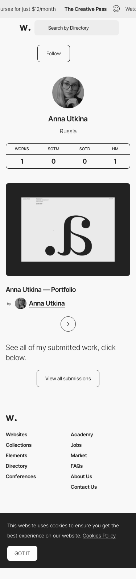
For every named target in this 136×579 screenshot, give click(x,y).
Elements (16, 455)
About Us (81, 476)
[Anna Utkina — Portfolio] (68, 229)
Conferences (21, 476)
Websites (16, 434)
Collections (19, 445)
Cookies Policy (99, 535)
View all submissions (68, 378)
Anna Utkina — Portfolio (41, 289)
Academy (82, 434)
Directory (17, 466)
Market (79, 455)
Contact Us (84, 487)
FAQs (77, 466)
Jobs (76, 445)
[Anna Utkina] (40, 303)
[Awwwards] (25, 28)
